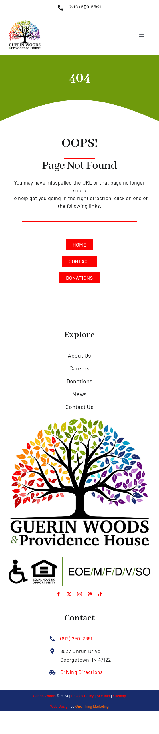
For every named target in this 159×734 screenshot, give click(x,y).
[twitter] (69, 594)
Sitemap (119, 696)
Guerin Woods (44, 696)
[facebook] (58, 594)
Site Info (103, 696)
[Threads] (90, 594)
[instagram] (79, 594)
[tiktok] (100, 594)
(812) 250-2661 (76, 638)
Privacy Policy (82, 696)
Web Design (60, 707)
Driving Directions (81, 672)
